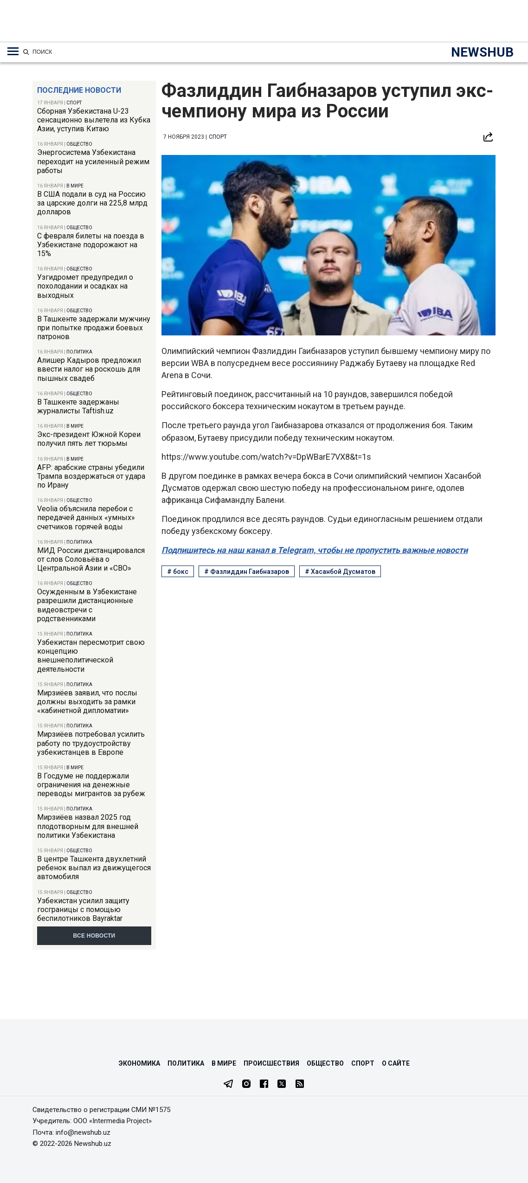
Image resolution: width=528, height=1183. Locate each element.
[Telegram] (228, 1084)
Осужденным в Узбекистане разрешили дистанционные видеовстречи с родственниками (87, 605)
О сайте (396, 1063)
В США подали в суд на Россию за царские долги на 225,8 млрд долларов (92, 203)
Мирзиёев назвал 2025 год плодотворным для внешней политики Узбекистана (87, 826)
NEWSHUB (482, 52)
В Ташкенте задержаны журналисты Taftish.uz (78, 406)
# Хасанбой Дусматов (340, 571)
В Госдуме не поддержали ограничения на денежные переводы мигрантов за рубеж (91, 785)
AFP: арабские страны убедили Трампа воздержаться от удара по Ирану (91, 476)
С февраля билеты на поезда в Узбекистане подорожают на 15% (90, 244)
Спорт (74, 102)
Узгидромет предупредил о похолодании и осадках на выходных (85, 286)
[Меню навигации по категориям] (13, 51)
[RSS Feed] (299, 1084)
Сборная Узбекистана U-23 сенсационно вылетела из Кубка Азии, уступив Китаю (93, 120)
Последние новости (79, 90)
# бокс (177, 571)
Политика (79, 351)
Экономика (139, 1063)
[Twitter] (281, 1084)
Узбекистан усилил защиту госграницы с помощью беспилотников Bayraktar (83, 909)
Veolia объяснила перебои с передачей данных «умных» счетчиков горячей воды (86, 517)
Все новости (94, 935)
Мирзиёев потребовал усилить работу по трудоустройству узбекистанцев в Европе (91, 743)
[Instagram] (246, 1084)
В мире (75, 185)
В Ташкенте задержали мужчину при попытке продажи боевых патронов (93, 328)
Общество (79, 144)
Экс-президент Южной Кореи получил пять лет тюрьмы (89, 439)
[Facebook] (264, 1084)
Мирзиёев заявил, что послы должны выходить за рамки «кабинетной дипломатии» (87, 701)
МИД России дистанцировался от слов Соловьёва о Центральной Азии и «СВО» (91, 559)
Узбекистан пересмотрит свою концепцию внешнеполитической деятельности (91, 656)
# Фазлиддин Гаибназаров (246, 571)
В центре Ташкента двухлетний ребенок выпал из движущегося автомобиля (94, 868)
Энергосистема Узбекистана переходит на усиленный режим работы (93, 161)
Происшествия (271, 1063)
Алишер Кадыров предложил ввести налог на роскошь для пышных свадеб (89, 369)
